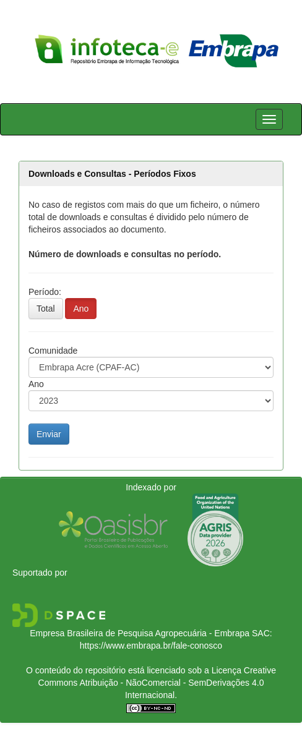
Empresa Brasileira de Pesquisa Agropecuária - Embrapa (139, 633)
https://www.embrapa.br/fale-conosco (151, 645)
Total (46, 308)
